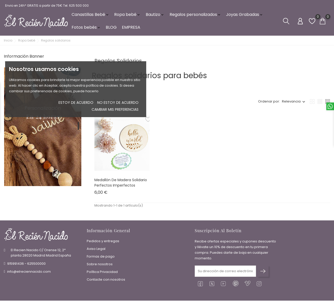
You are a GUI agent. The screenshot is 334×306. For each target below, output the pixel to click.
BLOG (111, 28)
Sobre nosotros (100, 264)
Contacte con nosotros (106, 280)
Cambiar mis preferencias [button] (115, 109)
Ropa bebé (127, 15)
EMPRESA (131, 28)
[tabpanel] (43, 128)
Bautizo (155, 15)
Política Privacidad (102, 272)
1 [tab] (78, 127)
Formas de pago (101, 257)
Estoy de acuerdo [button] (75, 102)
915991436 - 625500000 (26, 264)
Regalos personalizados (195, 15)
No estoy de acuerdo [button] (118, 102)
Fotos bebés (86, 28)
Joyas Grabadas (244, 15)
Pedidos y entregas (103, 241)
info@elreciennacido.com (29, 272)
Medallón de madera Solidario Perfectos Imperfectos (120, 184)
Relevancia (291, 102)
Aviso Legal (96, 249)
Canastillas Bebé (90, 15)
